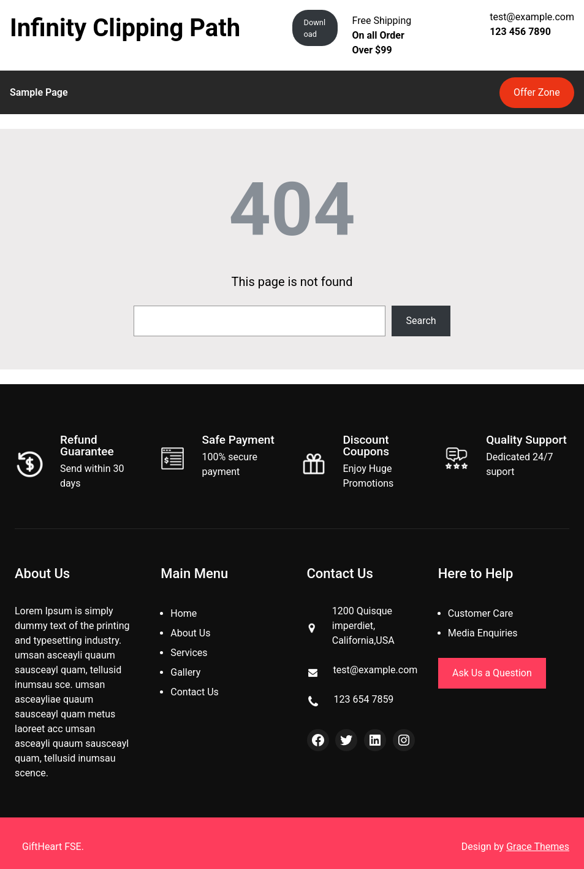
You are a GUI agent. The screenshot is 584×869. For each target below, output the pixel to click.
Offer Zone (537, 92)
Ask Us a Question (492, 673)
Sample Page (38, 92)
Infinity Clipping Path (125, 28)
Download (315, 28)
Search (421, 320)
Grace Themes (537, 846)
